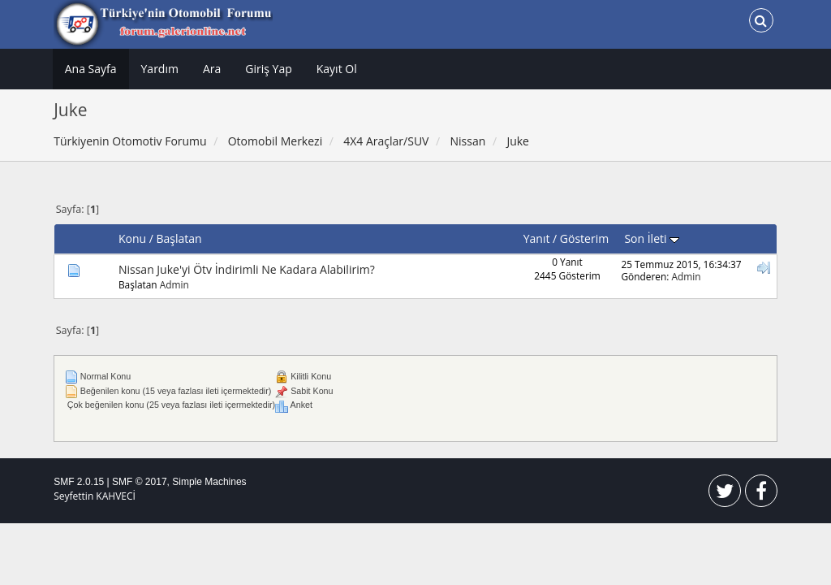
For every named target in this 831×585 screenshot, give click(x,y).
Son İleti (651, 238)
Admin (174, 284)
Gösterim (584, 238)
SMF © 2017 (139, 482)
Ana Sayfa (91, 68)
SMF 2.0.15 (79, 482)
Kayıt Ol (336, 68)
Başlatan (179, 238)
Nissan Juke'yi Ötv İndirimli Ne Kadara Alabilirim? (246, 269)
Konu (132, 238)
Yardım (160, 68)
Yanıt (536, 238)
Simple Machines (209, 482)
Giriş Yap (268, 68)
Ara (212, 68)
